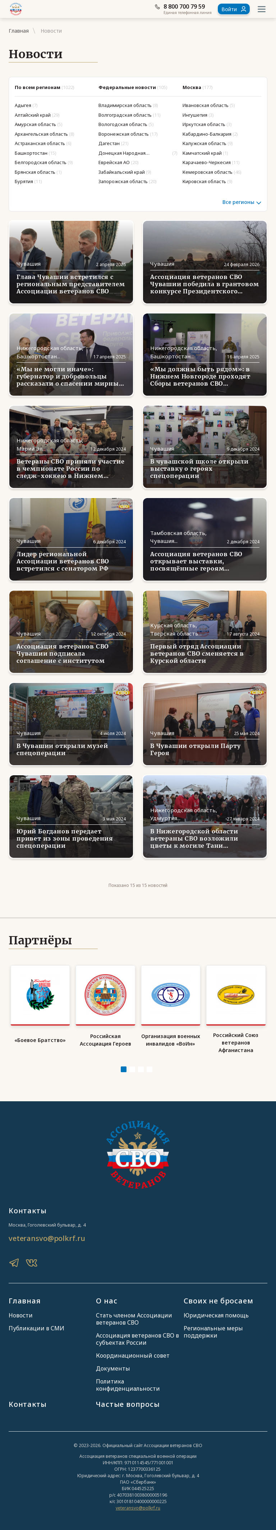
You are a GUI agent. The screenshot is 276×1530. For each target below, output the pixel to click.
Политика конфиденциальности (128, 1385)
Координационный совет (133, 1355)
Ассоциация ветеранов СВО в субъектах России (137, 1339)
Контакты (27, 1404)
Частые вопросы (128, 1404)
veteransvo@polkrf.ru (47, 1238)
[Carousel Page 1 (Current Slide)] (123, 1069)
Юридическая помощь (216, 1315)
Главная (19, 31)
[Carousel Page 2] (132, 1069)
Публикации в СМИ (36, 1328)
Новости (21, 1315)
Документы (113, 1368)
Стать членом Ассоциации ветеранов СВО (134, 1319)
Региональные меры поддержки (213, 1332)
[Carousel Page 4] (149, 1069)
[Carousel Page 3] (141, 1069)
